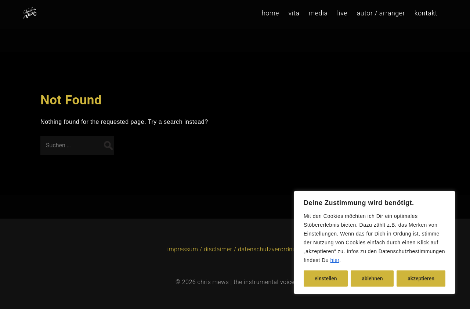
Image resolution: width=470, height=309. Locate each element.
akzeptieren (421, 278)
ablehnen (372, 278)
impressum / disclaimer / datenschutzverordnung (235, 249)
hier (334, 260)
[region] (374, 242)
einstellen (326, 278)
